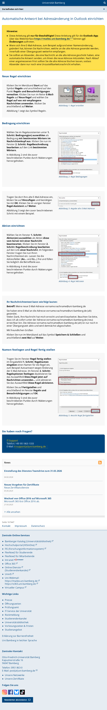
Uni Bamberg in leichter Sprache (19, 640)
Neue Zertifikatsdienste (16, 487)
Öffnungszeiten (13, 603)
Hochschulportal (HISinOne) (20, 545)
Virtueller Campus (14, 587)
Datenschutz (38, 525)
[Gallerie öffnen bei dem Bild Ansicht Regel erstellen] (79, 94)
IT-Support (12, 440)
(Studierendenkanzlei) (16, 570)
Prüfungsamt (12, 607)
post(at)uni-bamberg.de (22, 670)
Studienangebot (13, 629)
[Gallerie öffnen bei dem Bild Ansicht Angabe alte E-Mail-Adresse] (79, 201)
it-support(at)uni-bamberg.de (30, 446)
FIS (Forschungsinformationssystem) (24, 548)
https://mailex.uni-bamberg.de (21, 580)
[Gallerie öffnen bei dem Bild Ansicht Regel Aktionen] (79, 256)
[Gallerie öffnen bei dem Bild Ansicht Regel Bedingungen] (79, 153)
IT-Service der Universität (18, 611)
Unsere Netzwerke (14, 675)
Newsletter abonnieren (15, 699)
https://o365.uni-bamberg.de (20, 583)
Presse (8, 600)
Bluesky (16, 692)
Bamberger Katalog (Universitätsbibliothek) (28, 541)
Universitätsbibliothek (16, 622)
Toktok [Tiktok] (22, 692)
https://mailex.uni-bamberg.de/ (52, 38)
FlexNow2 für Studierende (18, 552)
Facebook (10, 692)
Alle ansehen (13, 512)
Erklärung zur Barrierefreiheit (17, 635)
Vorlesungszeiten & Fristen (19, 625)
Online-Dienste (13, 567)
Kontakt (6, 525)
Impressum (21, 525)
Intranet (9, 559)
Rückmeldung (12, 614)
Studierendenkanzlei (16, 618)
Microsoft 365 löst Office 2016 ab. (22, 501)
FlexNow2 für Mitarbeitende (20, 556)
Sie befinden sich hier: (13, 9)
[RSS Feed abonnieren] (100, 463)
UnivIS (8, 574)
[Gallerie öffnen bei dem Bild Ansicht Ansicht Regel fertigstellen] (79, 385)
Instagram (4, 692)
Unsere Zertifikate (14, 678)
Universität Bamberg (53, 2)
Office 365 (10, 563)
